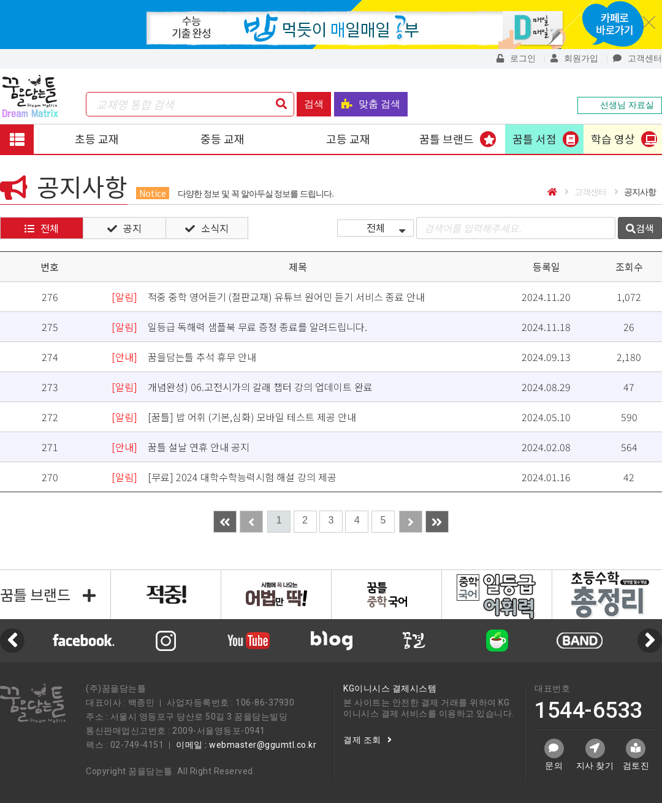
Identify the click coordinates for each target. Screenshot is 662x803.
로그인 (516, 58)
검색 (314, 104)
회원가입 (574, 58)
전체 (42, 228)
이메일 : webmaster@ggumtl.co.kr (246, 745)
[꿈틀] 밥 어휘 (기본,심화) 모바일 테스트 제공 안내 (234, 416)
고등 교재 (348, 139)
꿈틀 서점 (534, 139)
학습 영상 (613, 139)
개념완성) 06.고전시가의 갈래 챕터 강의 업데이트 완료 (242, 386)
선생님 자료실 (619, 105)
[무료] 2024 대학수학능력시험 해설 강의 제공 (224, 477)
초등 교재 (97, 139)
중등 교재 (222, 139)
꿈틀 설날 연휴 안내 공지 (180, 447)
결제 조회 (367, 740)
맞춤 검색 (370, 104)
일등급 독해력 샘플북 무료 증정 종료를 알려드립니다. (239, 326)
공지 (124, 228)
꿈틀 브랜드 (446, 139)
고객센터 (637, 58)
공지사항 (635, 192)
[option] (331, 640)
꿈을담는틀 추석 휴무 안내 (184, 356)
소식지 (207, 228)
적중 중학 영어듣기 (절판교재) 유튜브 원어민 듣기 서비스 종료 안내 (268, 296)
